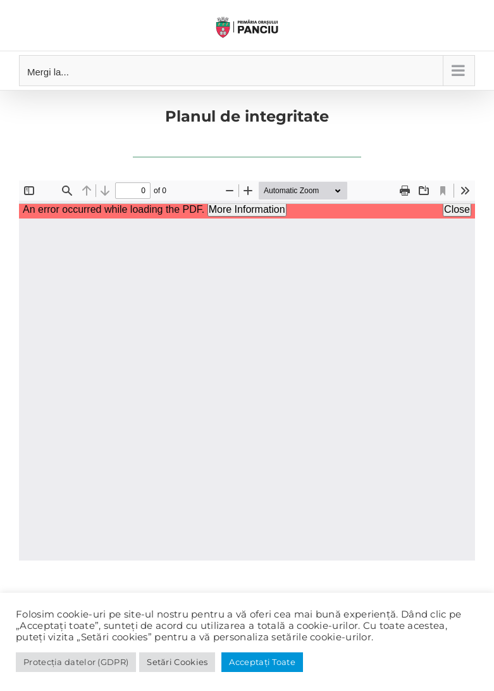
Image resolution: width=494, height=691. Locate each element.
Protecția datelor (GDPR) (75, 662)
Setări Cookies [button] (177, 662)
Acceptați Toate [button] (262, 662)
